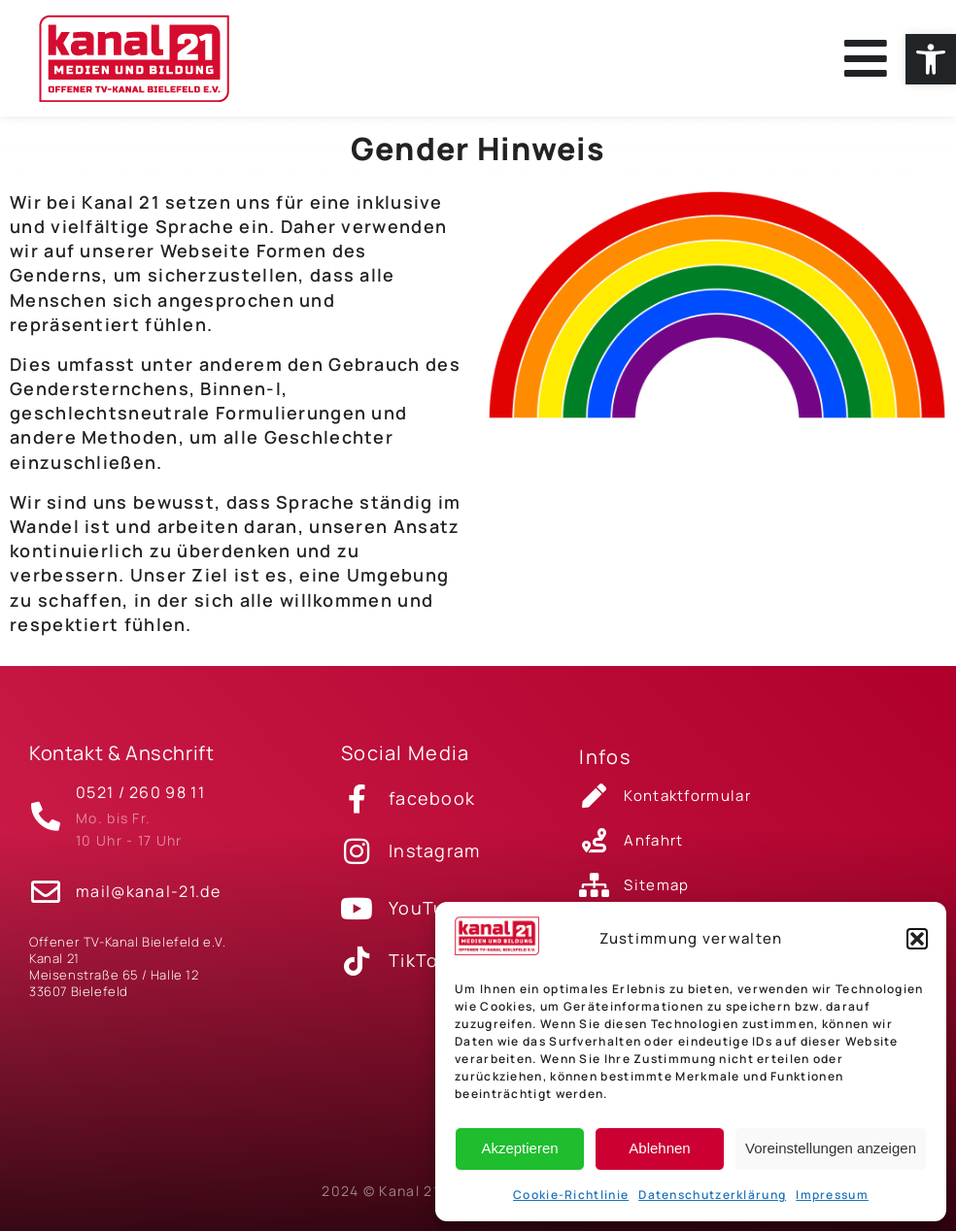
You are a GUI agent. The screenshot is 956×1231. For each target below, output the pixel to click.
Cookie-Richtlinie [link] (571, 1194)
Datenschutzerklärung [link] (712, 1194)
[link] (930, 59)
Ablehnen (659, 1148)
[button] (917, 938)
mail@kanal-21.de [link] (148, 891)
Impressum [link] (832, 1194)
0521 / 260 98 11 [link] (140, 792)
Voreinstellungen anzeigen (830, 1148)
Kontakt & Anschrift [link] (121, 753)
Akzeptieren (519, 1148)
